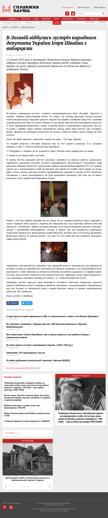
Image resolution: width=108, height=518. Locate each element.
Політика (25, 19)
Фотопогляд (28, 441)
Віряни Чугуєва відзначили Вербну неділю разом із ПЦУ (27, 414)
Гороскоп (90, 22)
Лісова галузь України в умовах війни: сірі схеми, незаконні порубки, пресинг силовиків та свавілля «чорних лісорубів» (27, 397)
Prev (5, 486)
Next (49, 486)
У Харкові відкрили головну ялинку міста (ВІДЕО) (27, 421)
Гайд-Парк (94, 19)
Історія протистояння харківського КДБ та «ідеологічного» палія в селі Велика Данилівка (52, 316)
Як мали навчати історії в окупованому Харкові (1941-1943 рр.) (39, 344)
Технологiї (81, 19)
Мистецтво (67, 19)
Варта (6, 27)
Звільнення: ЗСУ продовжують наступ (25, 352)
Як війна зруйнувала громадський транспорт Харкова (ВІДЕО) (38, 360)
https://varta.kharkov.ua (21, 10)
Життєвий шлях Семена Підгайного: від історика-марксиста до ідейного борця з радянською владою (48, 336)
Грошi (36, 19)
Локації (102, 22)
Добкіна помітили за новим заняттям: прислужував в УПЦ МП (22, 406)
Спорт (56, 19)
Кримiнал (46, 19)
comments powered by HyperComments (23, 368)
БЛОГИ (15, 27)
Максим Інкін (28, 27)
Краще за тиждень (80, 376)
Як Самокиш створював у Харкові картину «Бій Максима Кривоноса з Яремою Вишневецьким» (46, 325)
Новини (13, 19)
